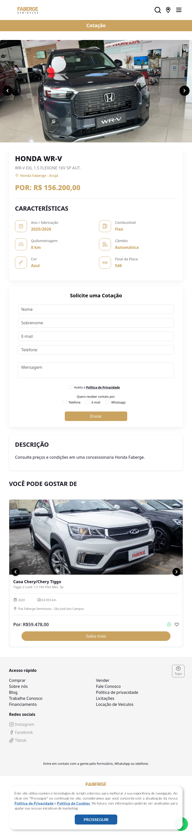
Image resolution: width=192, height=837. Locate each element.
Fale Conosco (108, 686)
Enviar (96, 416)
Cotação (96, 25)
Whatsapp (118, 402)
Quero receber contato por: (96, 397)
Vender (103, 680)
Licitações (105, 698)
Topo (178, 671)
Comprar (17, 680)
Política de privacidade (117, 692)
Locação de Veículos (115, 704)
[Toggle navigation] (178, 10)
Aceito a (97, 387)
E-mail (96, 402)
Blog (13, 692)
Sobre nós (18, 686)
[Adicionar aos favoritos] (177, 624)
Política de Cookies (73, 803)
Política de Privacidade (33, 803)
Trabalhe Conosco (25, 698)
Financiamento (23, 704)
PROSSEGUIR (96, 819)
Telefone (74, 402)
